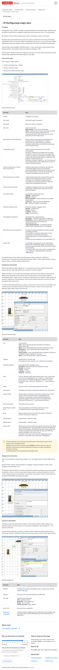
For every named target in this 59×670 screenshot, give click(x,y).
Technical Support (36, 657)
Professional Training (51, 657)
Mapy (32, 47)
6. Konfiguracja (19, 9)
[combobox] (37, 3)
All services (34, 661)
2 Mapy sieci (41, 9)
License (32, 667)
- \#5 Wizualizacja (30, 9)
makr (27, 251)
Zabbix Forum (49, 661)
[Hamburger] (55, 3)
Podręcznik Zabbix (7, 9)
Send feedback (7, 661)
